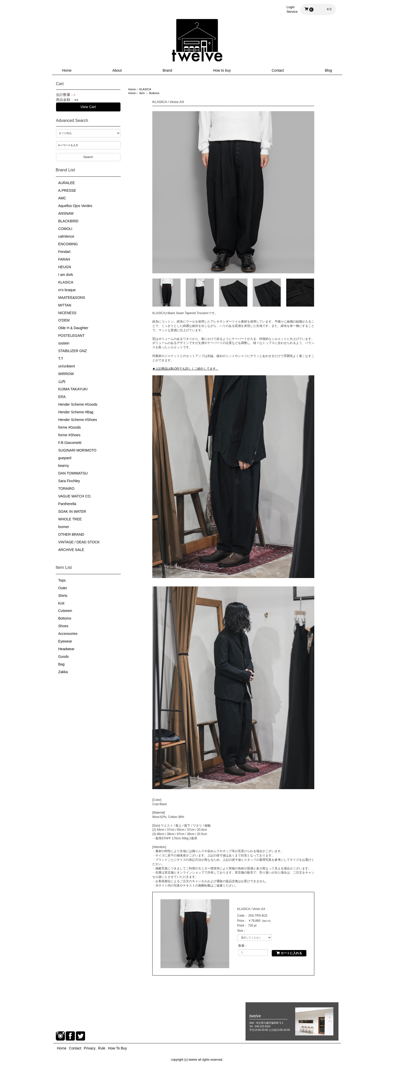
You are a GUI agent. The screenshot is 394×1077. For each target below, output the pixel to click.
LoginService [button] (292, 9)
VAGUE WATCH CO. (74, 496)
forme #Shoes (69, 435)
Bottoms (64, 618)
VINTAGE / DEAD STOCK (79, 542)
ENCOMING (68, 244)
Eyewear (65, 641)
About (117, 70)
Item (142, 93)
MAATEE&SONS (71, 298)
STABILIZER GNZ (72, 351)
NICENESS (67, 313)
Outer (62, 588)
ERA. (62, 397)
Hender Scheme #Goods (78, 404)
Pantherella (67, 504)
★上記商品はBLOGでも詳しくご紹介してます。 (185, 368)
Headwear (66, 649)
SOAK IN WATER (72, 511)
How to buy (222, 70)
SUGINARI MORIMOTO (77, 450)
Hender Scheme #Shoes (77, 420)
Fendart (64, 252)
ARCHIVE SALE (71, 550)
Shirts (62, 596)
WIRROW (66, 374)
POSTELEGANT (71, 336)
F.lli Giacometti (69, 443)
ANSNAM (66, 213)
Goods (63, 657)
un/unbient (66, 366)
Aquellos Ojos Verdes (75, 206)
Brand (167, 70)
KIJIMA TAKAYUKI (73, 389)
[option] (233, 192)
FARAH (64, 259)
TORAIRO (66, 488)
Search (88, 157)
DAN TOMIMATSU (73, 473)
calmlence (66, 236)
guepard (64, 458)
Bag (61, 664)
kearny (63, 466)
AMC (62, 198)
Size (240, 930)
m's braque (67, 290)
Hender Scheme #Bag (75, 412)
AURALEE (66, 183)
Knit (61, 603)
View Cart (88, 107)
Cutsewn (65, 611)
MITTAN (64, 305)
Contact (278, 70)
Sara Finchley (69, 481)
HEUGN (64, 267)
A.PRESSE (67, 190)
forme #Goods (69, 427)
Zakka (63, 672)
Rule (101, 1048)
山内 (61, 381)
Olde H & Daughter (73, 328)
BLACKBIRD (68, 221)
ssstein (64, 343)
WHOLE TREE (70, 519)
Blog (328, 70)
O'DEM (64, 320)
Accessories (67, 634)
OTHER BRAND (71, 534)
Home (67, 70)
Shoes (63, 626)
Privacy (90, 1048)
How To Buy (117, 1048)
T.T (60, 358)
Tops (62, 580)
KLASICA (65, 282)
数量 (241, 945)
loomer (63, 527)
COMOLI (65, 229)
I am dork (65, 275)
